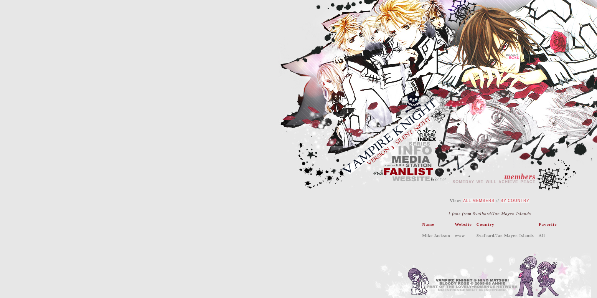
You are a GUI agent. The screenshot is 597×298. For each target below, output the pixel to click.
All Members (479, 201)
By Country (515, 201)
